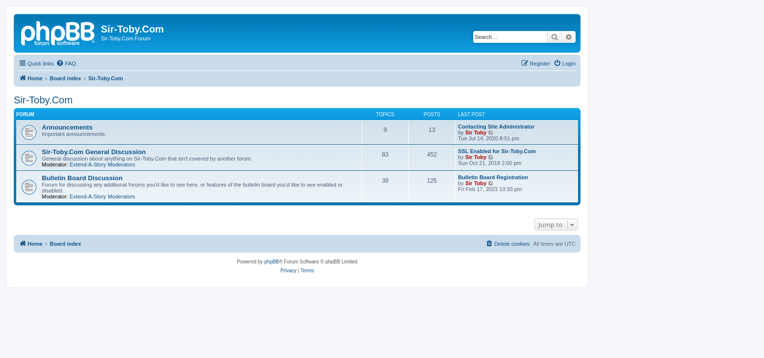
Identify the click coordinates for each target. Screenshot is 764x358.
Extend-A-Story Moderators (102, 164)
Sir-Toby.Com (43, 100)
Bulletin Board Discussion (82, 178)
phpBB (271, 261)
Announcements (67, 127)
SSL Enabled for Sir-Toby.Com (497, 151)
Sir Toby (476, 132)
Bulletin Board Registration (493, 177)
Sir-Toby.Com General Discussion (94, 152)
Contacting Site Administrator (496, 127)
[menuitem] (66, 63)
